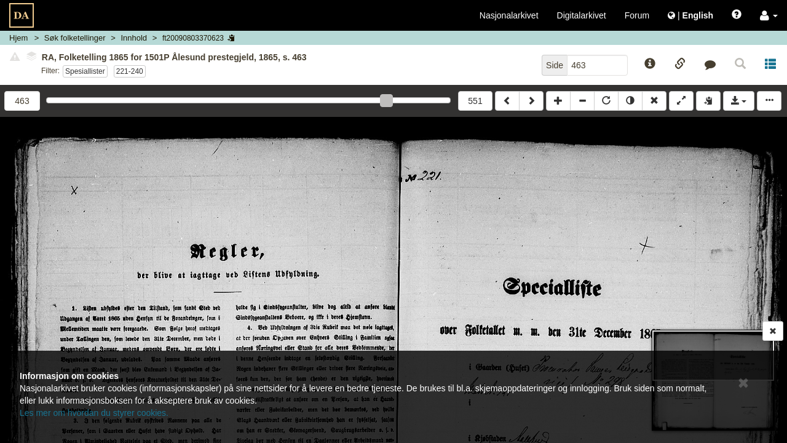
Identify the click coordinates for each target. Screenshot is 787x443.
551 (475, 101)
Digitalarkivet (581, 15)
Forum (637, 15)
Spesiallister (85, 71)
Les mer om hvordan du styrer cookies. (94, 413)
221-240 (129, 71)
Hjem (18, 37)
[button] (769, 15)
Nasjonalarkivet (509, 15)
